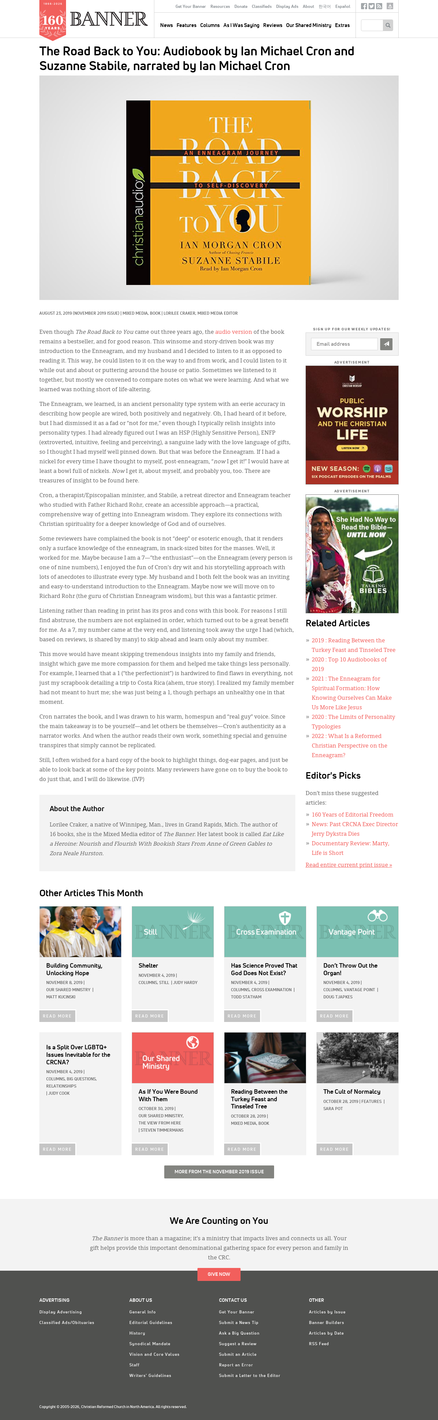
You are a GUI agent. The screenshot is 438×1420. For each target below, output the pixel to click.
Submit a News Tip (239, 1323)
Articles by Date (326, 1334)
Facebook (364, 7)
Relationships (61, 1086)
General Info (142, 1312)
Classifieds (262, 7)
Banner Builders (326, 1323)
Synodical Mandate (149, 1344)
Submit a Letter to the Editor (250, 1376)
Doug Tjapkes (337, 997)
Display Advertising (60, 1312)
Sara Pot (333, 1109)
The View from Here (160, 1123)
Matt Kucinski (60, 997)
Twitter (372, 7)
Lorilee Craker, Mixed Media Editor (201, 314)
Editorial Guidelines (150, 1323)
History (137, 1334)
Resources (220, 7)
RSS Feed (319, 1344)
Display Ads (287, 7)
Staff (134, 1365)
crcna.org (390, 6)
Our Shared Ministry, (161, 1116)
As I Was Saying (241, 25)
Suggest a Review (238, 1344)
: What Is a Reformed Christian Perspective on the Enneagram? (349, 746)
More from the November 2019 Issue (219, 1172)
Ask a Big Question (239, 1334)
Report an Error (236, 1365)
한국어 (325, 7)
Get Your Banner (191, 7)
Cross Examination (272, 990)
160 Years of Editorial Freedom (353, 815)
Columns (210, 25)
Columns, (148, 983)
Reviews (272, 25)
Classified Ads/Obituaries (66, 1323)
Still (164, 983)
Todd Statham (246, 997)
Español (342, 7)
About (308, 7)
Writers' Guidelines (150, 1376)
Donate (240, 7)
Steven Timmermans (162, 1131)
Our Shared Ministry (308, 25)
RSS (379, 7)
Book (155, 314)
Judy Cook (58, 1094)
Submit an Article (238, 1355)
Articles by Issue (327, 1312)
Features (186, 25)
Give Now (219, 1274)
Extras (342, 25)
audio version (233, 332)
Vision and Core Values (154, 1355)
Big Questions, (82, 1079)
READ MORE (57, 1016)
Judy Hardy (185, 983)
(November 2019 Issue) (96, 314)
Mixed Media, (136, 314)
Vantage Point (359, 990)
